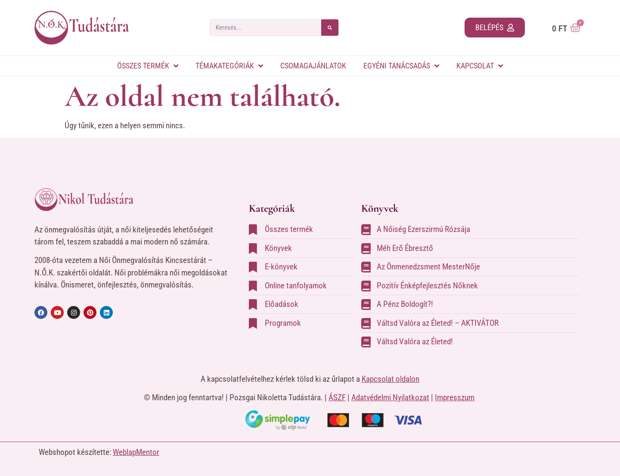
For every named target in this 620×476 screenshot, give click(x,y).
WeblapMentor (136, 452)
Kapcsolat (479, 66)
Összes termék (147, 66)
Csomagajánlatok (313, 65)
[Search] (329, 27)
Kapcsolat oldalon (390, 379)
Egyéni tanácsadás (401, 66)
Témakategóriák (229, 66)
